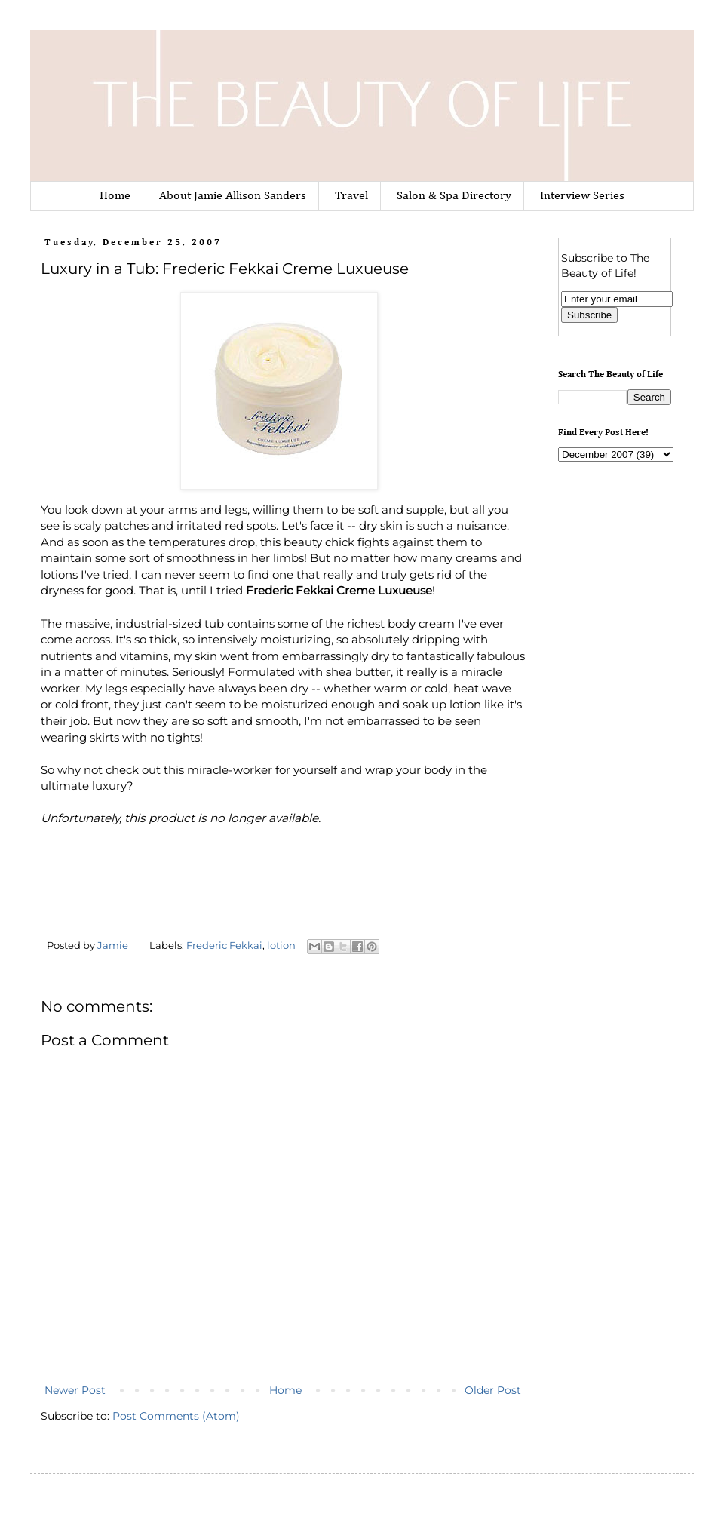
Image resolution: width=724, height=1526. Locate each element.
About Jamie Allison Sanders (232, 196)
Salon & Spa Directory (454, 196)
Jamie (113, 945)
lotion (281, 945)
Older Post (493, 1390)
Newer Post (75, 1390)
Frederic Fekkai (224, 945)
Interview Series (582, 196)
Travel (351, 196)
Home (115, 196)
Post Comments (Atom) (176, 1416)
